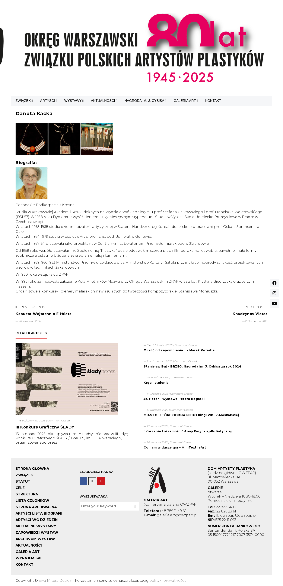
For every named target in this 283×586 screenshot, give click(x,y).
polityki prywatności (167, 581)
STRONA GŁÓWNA (32, 469)
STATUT (23, 481)
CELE (20, 488)
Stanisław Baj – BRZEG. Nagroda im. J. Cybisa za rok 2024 (192, 366)
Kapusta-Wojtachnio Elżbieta (44, 314)
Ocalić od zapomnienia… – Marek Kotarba (179, 350)
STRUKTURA (27, 494)
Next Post (256, 307)
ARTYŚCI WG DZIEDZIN (37, 520)
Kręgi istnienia (156, 383)
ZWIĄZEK (23, 101)
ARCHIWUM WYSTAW (35, 539)
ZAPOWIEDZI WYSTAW (37, 533)
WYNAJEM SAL (29, 558)
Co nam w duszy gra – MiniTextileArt (175, 447)
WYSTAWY (73, 101)
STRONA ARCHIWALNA (36, 507)
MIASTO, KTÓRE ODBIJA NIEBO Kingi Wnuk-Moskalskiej (191, 415)
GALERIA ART (185, 101)
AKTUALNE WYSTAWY (36, 526)
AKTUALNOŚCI (103, 101)
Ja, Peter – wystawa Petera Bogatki (174, 399)
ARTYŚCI (47, 101)
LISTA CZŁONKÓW (32, 501)
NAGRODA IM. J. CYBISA (144, 101)
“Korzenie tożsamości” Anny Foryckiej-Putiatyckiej (188, 431)
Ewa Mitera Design (55, 581)
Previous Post (31, 307)
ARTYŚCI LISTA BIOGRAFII (39, 513)
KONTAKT (213, 101)
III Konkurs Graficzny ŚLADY (45, 427)
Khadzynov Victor (250, 314)
